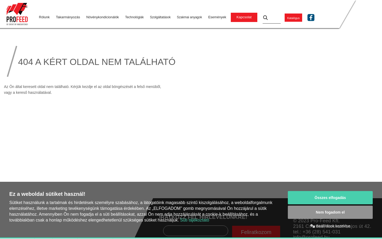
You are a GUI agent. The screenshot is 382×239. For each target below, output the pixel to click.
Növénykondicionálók (102, 17)
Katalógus (293, 17)
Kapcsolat (243, 17)
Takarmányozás (68, 17)
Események (217, 17)
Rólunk (44, 17)
